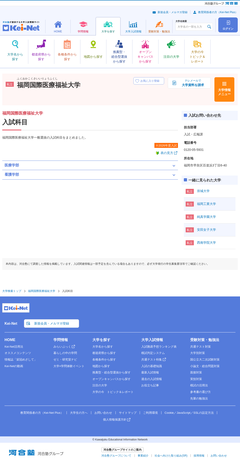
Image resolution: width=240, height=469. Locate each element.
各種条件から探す (104, 359)
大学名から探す (102, 346)
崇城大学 (203, 191)
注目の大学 (99, 385)
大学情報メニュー (224, 92)
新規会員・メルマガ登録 (172, 12)
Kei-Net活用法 (14, 346)
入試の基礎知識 (151, 366)
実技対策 (196, 379)
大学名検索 (181, 21)
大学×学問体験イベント (69, 366)
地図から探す (101, 366)
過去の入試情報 (151, 379)
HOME (10, 340)
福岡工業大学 (206, 204)
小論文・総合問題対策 (205, 366)
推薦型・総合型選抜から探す (111, 372)
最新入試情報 (150, 372)
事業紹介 (143, 455)
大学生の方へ (79, 412)
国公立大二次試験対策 (205, 359)
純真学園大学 (206, 217)
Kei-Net (11, 323)
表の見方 (167, 153)
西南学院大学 (206, 242)
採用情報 (199, 455)
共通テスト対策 (200, 346)
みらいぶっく (62, 346)
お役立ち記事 (150, 385)
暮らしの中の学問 (65, 353)
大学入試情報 (152, 340)
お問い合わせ (103, 412)
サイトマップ (128, 412)
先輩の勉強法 (199, 398)
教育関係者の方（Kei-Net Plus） (218, 12)
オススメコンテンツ (18, 353)
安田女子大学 (206, 229)
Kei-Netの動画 (14, 366)
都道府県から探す (104, 353)
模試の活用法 (199, 385)
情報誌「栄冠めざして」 (21, 359)
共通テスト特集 (151, 359)
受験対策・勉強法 (204, 340)
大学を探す (101, 340)
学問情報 (60, 340)
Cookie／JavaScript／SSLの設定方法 (189, 412)
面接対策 (196, 372)
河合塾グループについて (116, 455)
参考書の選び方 (200, 392)
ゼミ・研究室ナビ (65, 359)
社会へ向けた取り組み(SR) (171, 455)
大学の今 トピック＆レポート (113, 392)
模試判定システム (153, 353)
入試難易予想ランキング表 (159, 346)
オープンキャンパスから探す (111, 379)
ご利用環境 (150, 412)
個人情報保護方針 (115, 419)
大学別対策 (197, 353)
